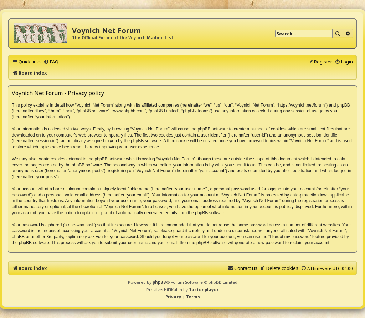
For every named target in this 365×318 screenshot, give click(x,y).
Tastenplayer (204, 289)
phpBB (159, 282)
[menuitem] (50, 61)
